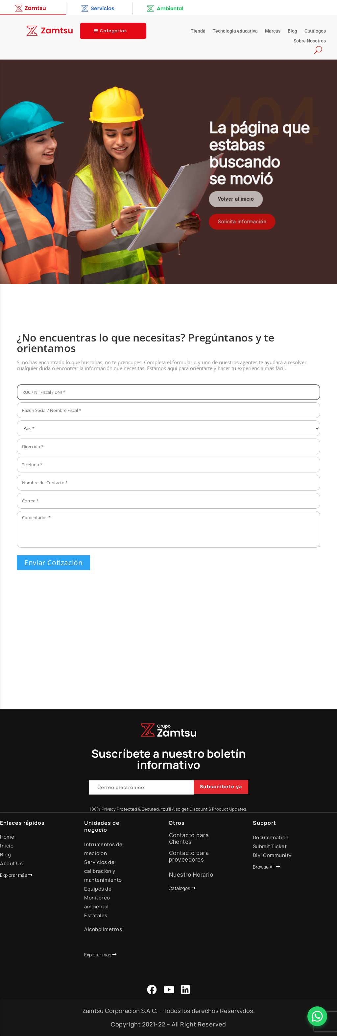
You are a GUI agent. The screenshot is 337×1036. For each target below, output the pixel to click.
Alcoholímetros (103, 929)
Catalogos (179, 888)
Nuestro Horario (191, 875)
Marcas (272, 31)
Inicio (6, 845)
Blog (292, 31)
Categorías (113, 31)
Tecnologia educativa (235, 31)
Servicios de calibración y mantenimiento (103, 871)
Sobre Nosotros (310, 40)
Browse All (264, 867)
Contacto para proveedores (189, 856)
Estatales (96, 915)
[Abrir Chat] (317, 1016)
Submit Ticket (270, 846)
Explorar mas (97, 954)
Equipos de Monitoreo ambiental (97, 897)
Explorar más (13, 875)
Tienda (198, 31)
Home (7, 836)
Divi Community (272, 855)
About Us (11, 863)
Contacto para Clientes (189, 838)
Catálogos (315, 31)
